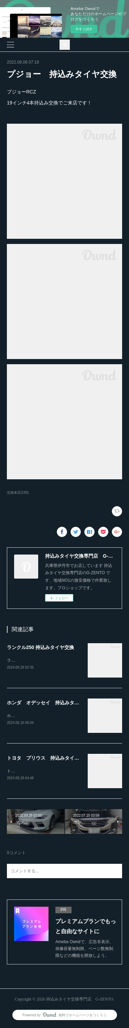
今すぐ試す (84, 29)
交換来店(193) (18, 492)
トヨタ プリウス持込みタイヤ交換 (40, 772)
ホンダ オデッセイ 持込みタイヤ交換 (50, 703)
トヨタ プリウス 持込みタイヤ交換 (48, 759)
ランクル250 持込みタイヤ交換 (40, 647)
